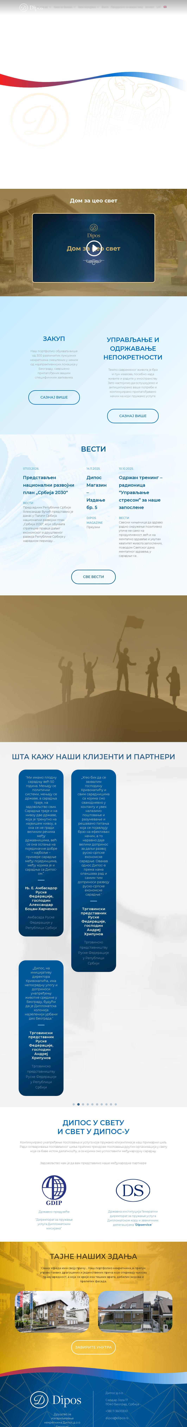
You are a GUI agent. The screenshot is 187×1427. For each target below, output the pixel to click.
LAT (159, 7)
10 (116, 1038)
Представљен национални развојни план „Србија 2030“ (48, 485)
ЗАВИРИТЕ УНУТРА (93, 1281)
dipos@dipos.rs (117, 1352)
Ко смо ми (42, 7)
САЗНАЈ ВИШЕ (54, 397)
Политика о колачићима (112, 1384)
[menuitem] (165, 10)
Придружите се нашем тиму (127, 7)
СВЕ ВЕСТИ (93, 577)
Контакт (149, 7)
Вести (105, 7)
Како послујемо (87, 7)
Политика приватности (50, 1384)
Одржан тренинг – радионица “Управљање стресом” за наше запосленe (140, 492)
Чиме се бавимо (63, 7)
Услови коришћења (81, 1384)
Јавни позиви (141, 1384)
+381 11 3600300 (117, 1345)
